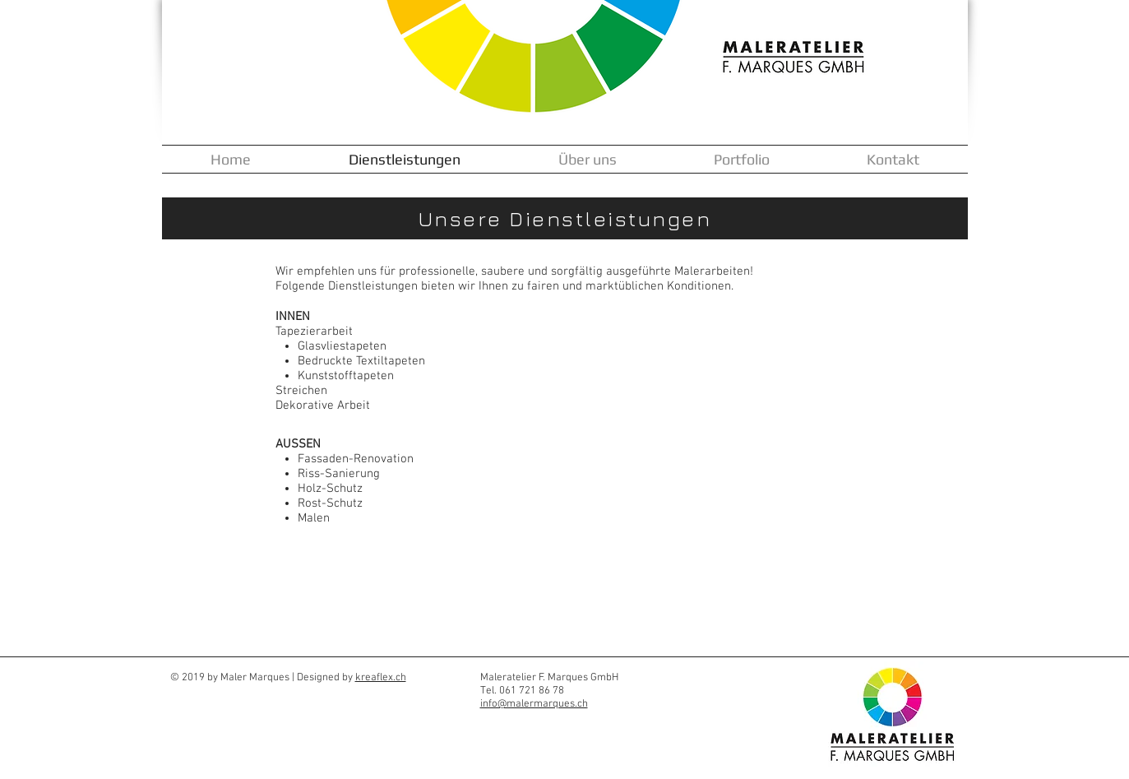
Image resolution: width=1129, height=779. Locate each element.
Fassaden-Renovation (356, 459)
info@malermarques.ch (534, 704)
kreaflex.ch (380, 677)
